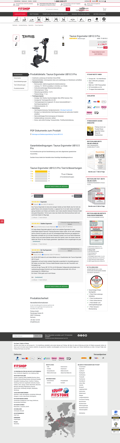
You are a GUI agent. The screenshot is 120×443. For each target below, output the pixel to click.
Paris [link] (17, 415)
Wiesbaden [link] (35, 388)
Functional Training (84, 399)
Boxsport (81, 387)
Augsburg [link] (20, 377)
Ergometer (30, 26)
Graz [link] (15, 373)
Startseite (14, 26)
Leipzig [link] (23, 384)
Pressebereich (64, 380)
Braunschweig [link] (22, 379)
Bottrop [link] (16, 379)
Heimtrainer (82, 391)
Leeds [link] (20, 394)
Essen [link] (26, 381)
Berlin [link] (25, 377)
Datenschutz (64, 366)
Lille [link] (15, 415)
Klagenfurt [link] (25, 373)
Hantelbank (82, 381)
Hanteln (81, 385)
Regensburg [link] (27, 386)
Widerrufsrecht (64, 371)
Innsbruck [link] (19, 373)
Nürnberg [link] (21, 386)
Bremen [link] (28, 379)
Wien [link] (37, 373)
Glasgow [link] (16, 396)
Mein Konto (102, 1)
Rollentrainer (82, 393)
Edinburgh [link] (38, 394)
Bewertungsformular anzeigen (57, 188)
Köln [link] (19, 384)
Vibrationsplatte (83, 409)
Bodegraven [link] (23, 400)
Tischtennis (82, 379)
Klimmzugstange (83, 405)
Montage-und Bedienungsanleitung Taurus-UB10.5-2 (46, 135)
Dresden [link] (38, 379)
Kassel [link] (38, 383)
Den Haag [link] (29, 400)
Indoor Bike (82, 383)
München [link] (38, 384)
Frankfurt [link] (31, 381)
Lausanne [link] (22, 406)
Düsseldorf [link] (16, 381)
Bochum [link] (34, 377)
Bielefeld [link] (29, 377)
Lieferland (87, 1)
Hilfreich (34, 219)
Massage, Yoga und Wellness (80, 15)
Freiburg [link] (36, 381)
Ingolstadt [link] (27, 383)
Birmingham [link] (26, 394)
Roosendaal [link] (17, 402)
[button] (23, 53)
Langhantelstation (84, 397)
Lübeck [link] (27, 384)
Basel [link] (15, 406)
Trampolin (81, 377)
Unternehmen (17, 1)
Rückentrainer (82, 403)
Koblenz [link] (16, 384)
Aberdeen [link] (16, 394)
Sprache (95, 1)
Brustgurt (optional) (66, 111)
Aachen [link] (16, 377)
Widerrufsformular (51, 373)
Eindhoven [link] (35, 400)
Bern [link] (18, 406)
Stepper (81, 395)
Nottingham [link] (33, 396)
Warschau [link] (16, 423)
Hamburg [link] (16, 383)
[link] (89, 103)
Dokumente (17, 79)
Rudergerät (82, 373)
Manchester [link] (26, 396)
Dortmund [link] (33, 379)
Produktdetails (18, 76)
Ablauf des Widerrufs (66, 373)
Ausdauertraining (20, 15)
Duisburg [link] (22, 381)
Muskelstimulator (83, 407)
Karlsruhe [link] (33, 383)
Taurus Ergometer (39, 26)
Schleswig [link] (23, 388)
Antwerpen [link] (17, 411)
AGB (48, 366)
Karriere (30, 1)
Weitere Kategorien (100, 15)
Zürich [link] (27, 406)
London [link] (21, 396)
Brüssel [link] (22, 411)
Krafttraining (34, 15)
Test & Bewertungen (20, 86)
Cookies (49, 368)
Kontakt (34, 1)
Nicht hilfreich (42, 219)
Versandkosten (51, 371)
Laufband (81, 371)
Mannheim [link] (32, 384)
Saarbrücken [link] (17, 388)
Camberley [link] (32, 394)
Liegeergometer (83, 389)
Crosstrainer (82, 366)
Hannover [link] (21, 383)
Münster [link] (16, 386)
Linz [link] (29, 373)
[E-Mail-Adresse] (22, 336)
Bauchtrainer (82, 401)
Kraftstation (82, 375)
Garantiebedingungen (20, 82)
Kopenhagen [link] (17, 419)
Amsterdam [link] (17, 400)
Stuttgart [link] (29, 388)
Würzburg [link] (16, 390)
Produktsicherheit (19, 89)
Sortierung (38, 197)
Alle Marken (82, 413)
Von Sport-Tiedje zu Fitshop (21, 343)
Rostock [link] (33, 386)
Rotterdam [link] (23, 402)
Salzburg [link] (33, 373)
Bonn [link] (38, 377)
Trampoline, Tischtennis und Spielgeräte (55, 15)
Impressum (24, 1)
